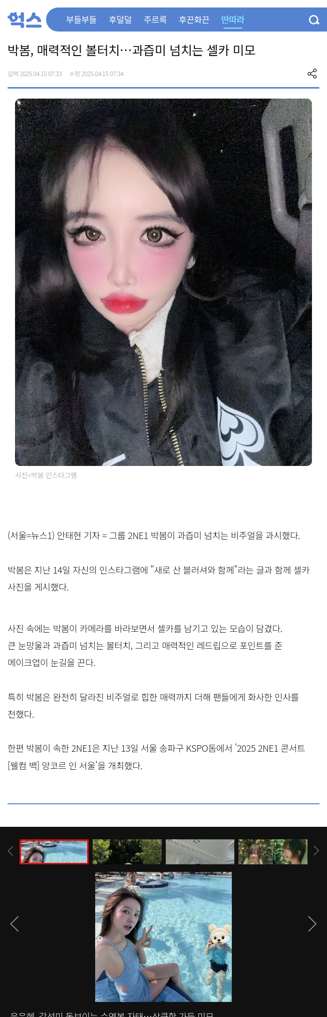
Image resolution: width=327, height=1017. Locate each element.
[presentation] (11, 851)
